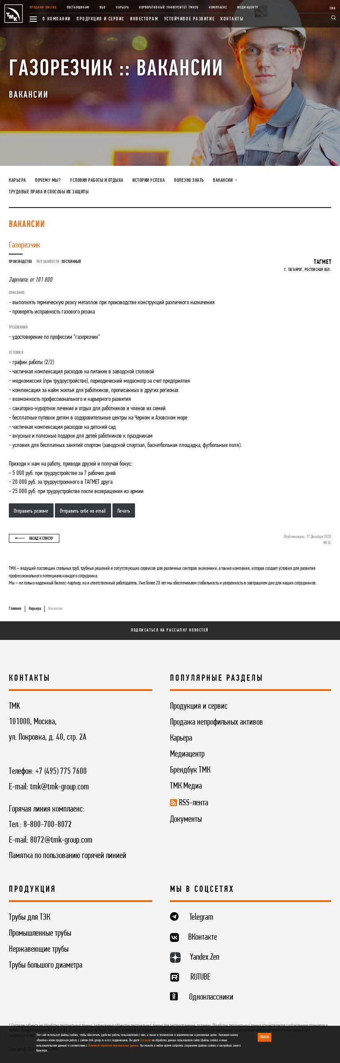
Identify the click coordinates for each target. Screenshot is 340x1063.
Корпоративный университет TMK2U (168, 7)
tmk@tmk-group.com (59, 787)
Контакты (231, 19)
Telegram (201, 917)
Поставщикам (78, 7)
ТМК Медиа (186, 786)
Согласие (145, 1040)
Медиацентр (247, 7)
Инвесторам (144, 19)
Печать (123, 511)
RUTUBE (200, 977)
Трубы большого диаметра (45, 965)
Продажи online (43, 7)
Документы (186, 819)
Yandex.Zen (204, 957)
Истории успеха (148, 180)
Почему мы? (48, 180)
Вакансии (55, 608)
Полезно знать (189, 180)
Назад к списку (34, 538)
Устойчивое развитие (189, 19)
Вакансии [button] (223, 180)
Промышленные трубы (40, 933)
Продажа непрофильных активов (216, 722)
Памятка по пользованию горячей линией (67, 855)
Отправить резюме (31, 511)
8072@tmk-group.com (61, 840)
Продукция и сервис (100, 19)
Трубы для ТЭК (29, 917)
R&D (102, 7)
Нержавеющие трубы (39, 949)
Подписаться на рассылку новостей (170, 630)
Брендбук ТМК (190, 770)
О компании (56, 19)
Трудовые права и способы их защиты (49, 192)
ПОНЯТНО (264, 1037)
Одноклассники (211, 997)
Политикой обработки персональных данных (113, 1045)
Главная (15, 608)
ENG (333, 8)
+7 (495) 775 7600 (61, 771)
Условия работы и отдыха (97, 180)
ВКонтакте (202, 937)
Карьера (122, 7)
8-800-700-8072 (47, 824)
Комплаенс (218, 7)
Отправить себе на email (83, 511)
